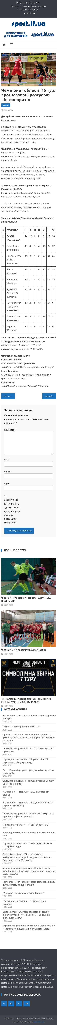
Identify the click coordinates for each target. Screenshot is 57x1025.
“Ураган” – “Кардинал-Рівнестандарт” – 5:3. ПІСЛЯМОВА (26, 599)
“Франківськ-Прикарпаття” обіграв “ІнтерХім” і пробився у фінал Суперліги (28, 815)
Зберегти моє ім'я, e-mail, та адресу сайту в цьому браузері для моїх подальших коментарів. (12, 511)
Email (8, 471)
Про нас (15, 6)
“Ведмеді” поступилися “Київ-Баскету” (23, 893)
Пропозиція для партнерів (34, 6)
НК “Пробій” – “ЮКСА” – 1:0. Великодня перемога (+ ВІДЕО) (29, 717)
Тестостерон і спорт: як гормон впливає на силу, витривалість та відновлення (29, 883)
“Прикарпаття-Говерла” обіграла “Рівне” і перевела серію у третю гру (25, 761)
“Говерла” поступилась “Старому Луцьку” (10, 396)
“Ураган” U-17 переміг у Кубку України (23, 649)
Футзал (6, 105)
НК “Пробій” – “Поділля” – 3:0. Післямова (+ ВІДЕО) (26, 793)
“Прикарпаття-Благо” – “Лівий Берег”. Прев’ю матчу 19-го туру (27, 845)
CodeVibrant (39, 1021)
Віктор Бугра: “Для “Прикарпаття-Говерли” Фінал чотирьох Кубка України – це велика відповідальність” (26, 914)
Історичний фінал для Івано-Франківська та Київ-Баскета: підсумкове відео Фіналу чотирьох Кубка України (29, 871)
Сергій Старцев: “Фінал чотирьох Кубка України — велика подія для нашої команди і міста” (29, 927)
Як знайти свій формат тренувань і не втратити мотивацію (29, 772)
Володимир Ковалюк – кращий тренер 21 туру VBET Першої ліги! (28, 782)
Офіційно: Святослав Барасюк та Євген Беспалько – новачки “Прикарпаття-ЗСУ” (50, 396)
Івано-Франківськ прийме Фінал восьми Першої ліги (29, 834)
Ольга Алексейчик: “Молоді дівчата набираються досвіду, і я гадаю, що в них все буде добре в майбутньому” (27, 857)
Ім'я (7, 459)
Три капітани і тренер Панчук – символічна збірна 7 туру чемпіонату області (26, 700)
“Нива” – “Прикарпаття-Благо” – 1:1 (22, 726)
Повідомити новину (29, 9)
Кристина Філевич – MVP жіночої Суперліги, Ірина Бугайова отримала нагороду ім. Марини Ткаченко (29, 737)
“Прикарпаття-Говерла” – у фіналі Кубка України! (24, 902)
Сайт (6, 483)
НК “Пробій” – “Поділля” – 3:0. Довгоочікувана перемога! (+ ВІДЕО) (28, 804)
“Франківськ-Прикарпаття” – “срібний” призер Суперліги (28, 750)
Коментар (10, 429)
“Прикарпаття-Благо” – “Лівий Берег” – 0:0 (25, 824)
